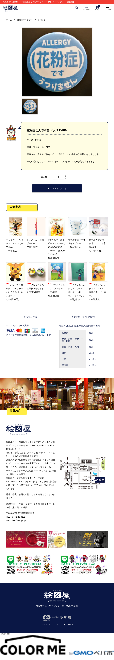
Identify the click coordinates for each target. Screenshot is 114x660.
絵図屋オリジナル (25, 20)
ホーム (9, 20)
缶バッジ (43, 20)
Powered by (57, 635)
